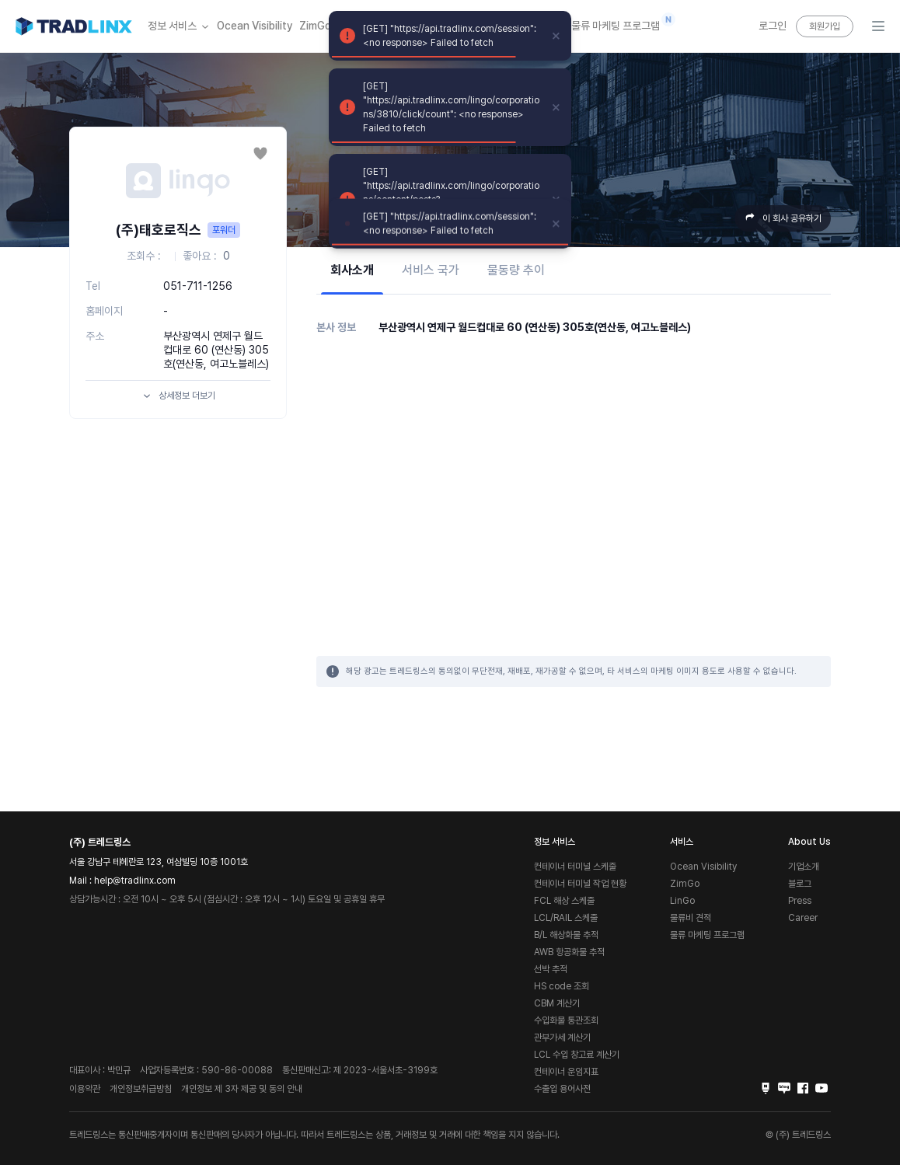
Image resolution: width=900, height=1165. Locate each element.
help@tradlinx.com (135, 880)
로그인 (773, 25)
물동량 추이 (516, 270)
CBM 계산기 (557, 1003)
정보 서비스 (179, 26)
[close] (556, 36)
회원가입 (824, 26)
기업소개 (803, 866)
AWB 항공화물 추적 (569, 952)
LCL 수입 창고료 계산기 (576, 1054)
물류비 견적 (690, 917)
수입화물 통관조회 (566, 1020)
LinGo (682, 900)
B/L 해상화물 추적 (566, 935)
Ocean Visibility (255, 25)
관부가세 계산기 (562, 1037)
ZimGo (315, 25)
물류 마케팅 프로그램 (615, 22)
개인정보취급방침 (141, 1088)
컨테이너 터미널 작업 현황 (580, 883)
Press (799, 900)
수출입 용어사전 (562, 1088)
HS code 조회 (561, 986)
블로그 (799, 883)
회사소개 (352, 270)
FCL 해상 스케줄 (564, 900)
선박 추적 (550, 969)
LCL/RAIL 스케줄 (566, 917)
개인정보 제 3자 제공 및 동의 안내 (241, 1088)
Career (803, 917)
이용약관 (84, 1088)
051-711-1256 (197, 286)
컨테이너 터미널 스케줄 (575, 866)
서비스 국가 (430, 270)
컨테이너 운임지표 (566, 1071)
